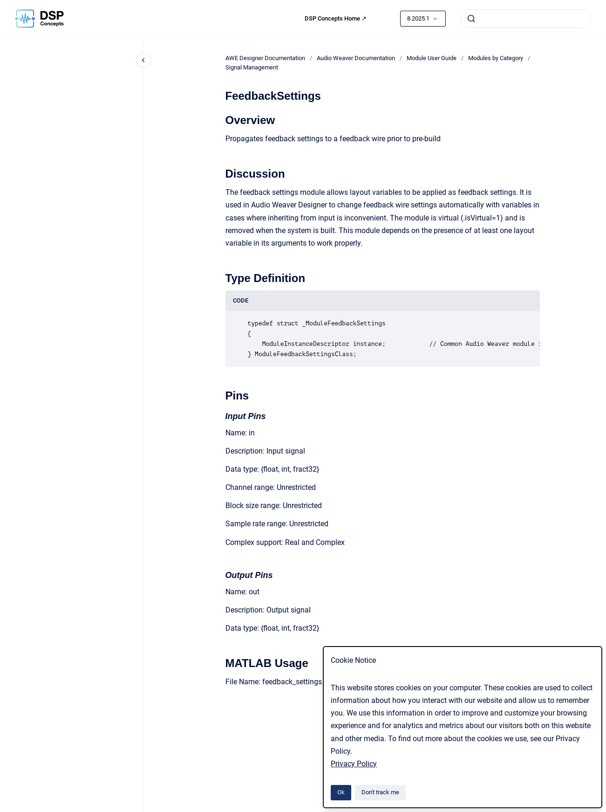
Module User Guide (431, 58)
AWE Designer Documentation (265, 58)
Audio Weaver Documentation (356, 58)
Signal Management (251, 67)
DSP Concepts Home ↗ (336, 18)
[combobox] (526, 19)
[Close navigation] (143, 60)
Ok (341, 792)
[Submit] (471, 18)
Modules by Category (495, 58)
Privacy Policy (354, 763)
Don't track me (380, 792)
